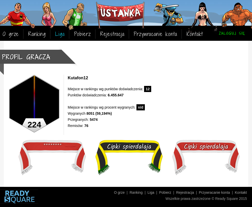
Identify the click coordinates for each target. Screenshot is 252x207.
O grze (11, 34)
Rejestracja (112, 34)
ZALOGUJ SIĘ (232, 33)
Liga (60, 34)
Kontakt (195, 34)
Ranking (37, 34)
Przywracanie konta (155, 34)
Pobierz (82, 34)
